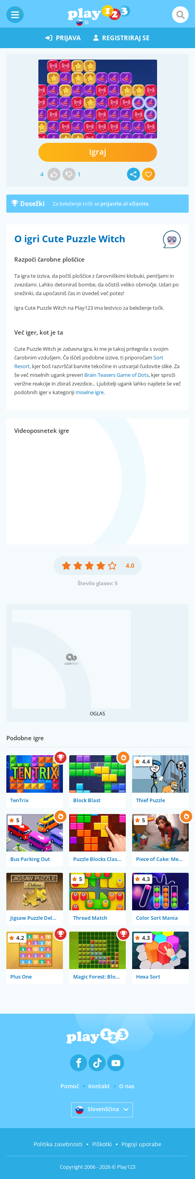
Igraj (97, 151)
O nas (126, 1086)
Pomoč (70, 1086)
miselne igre (90, 392)
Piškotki (102, 1144)
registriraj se (121, 38)
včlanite (138, 203)
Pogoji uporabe (141, 1144)
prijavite (110, 203)
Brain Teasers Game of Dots (116, 374)
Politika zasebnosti (58, 1144)
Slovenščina (97, 1109)
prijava (63, 38)
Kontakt (99, 1086)
